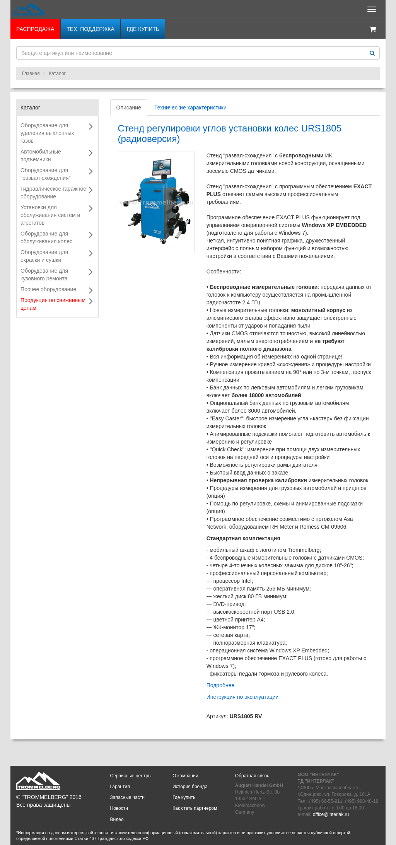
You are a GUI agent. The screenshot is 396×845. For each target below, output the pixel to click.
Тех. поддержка (90, 29)
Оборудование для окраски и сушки (44, 256)
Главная (31, 73)
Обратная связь (252, 775)
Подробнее (221, 685)
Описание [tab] (128, 107)
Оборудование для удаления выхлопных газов (47, 133)
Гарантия (120, 786)
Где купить (143, 29)
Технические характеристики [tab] (190, 107)
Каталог (57, 73)
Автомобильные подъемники (40, 155)
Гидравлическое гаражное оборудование (53, 193)
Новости (119, 808)
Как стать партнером (194, 808)
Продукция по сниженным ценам (52, 304)
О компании (185, 775)
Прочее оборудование (48, 289)
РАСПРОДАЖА (35, 29)
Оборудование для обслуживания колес (46, 237)
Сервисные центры (131, 775)
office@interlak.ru (331, 814)
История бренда (189, 786)
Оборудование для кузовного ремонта (44, 275)
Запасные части (127, 797)
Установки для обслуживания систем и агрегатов (50, 215)
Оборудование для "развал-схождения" (45, 174)
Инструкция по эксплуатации (243, 697)
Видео (117, 819)
